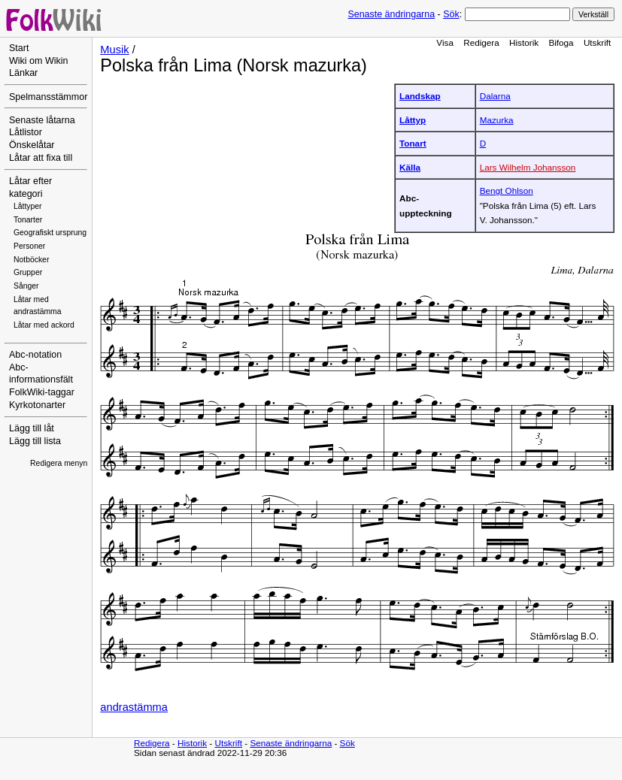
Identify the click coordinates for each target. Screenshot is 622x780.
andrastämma (134, 707)
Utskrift (597, 42)
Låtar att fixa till (40, 158)
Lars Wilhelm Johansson (528, 167)
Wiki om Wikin (38, 61)
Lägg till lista (35, 441)
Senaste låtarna (42, 120)
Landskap (420, 96)
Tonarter (28, 220)
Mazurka (497, 120)
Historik (524, 42)
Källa (409, 167)
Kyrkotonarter (37, 405)
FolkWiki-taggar (41, 392)
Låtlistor (25, 132)
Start (19, 48)
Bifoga (560, 42)
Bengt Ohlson (506, 190)
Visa (445, 42)
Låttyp (412, 120)
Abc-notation (35, 354)
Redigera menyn (58, 463)
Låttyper (28, 206)
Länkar (23, 73)
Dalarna (495, 96)
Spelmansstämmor (48, 97)
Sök (451, 14)
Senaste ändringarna (391, 14)
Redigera (481, 42)
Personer (29, 246)
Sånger (26, 286)
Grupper (28, 272)
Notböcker (31, 259)
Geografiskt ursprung (50, 232)
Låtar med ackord (44, 325)
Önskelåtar (32, 145)
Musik (114, 50)
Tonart (412, 143)
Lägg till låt (31, 428)
